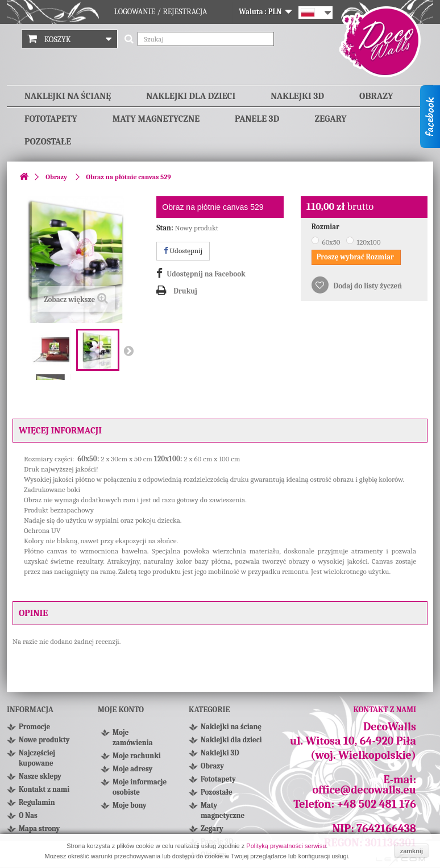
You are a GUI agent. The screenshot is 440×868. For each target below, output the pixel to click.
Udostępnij (183, 250)
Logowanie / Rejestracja (160, 11)
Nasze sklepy (40, 776)
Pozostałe (47, 142)
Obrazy (376, 96)
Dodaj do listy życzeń (367, 286)
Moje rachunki (137, 755)
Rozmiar (326, 226)
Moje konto (121, 709)
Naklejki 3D (297, 96)
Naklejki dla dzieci (190, 96)
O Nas (28, 815)
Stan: (164, 228)
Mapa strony (39, 828)
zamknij (411, 851)
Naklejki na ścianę (67, 96)
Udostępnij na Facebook (206, 274)
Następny (128, 350)
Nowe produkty (44, 739)
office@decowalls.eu (365, 789)
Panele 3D (257, 119)
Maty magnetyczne (156, 119)
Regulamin (37, 802)
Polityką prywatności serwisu (286, 845)
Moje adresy (132, 768)
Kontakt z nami (44, 789)
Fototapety (50, 119)
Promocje (34, 726)
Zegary (330, 119)
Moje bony (130, 805)
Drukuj (185, 291)
